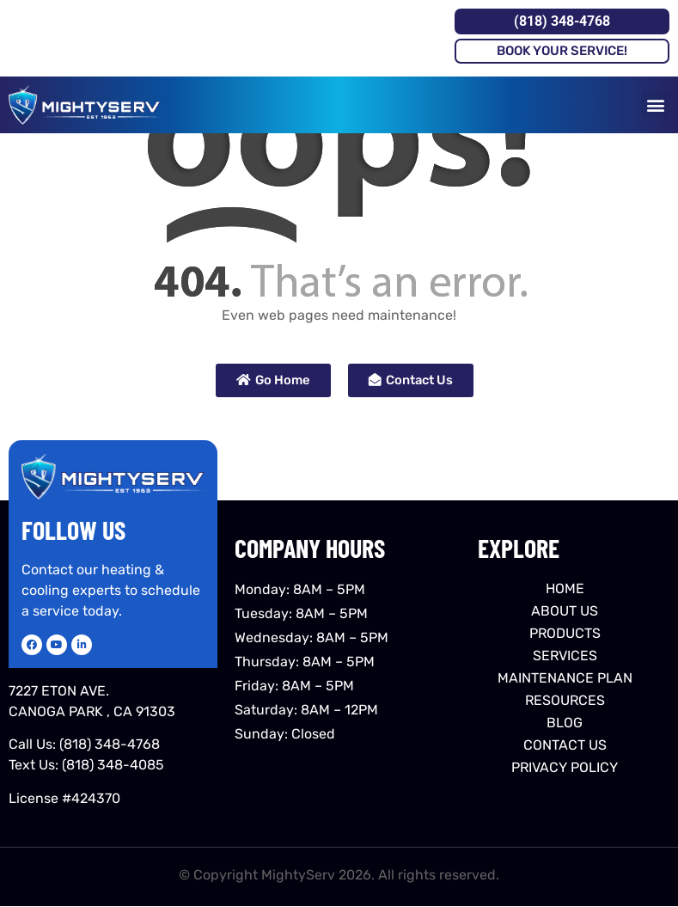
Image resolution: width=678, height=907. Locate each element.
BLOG (565, 722)
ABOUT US (564, 611)
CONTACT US (565, 745)
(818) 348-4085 (113, 765)
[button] (655, 104)
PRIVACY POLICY (564, 767)
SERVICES (565, 655)
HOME (565, 588)
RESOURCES (565, 700)
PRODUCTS (565, 633)
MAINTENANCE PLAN (565, 678)
